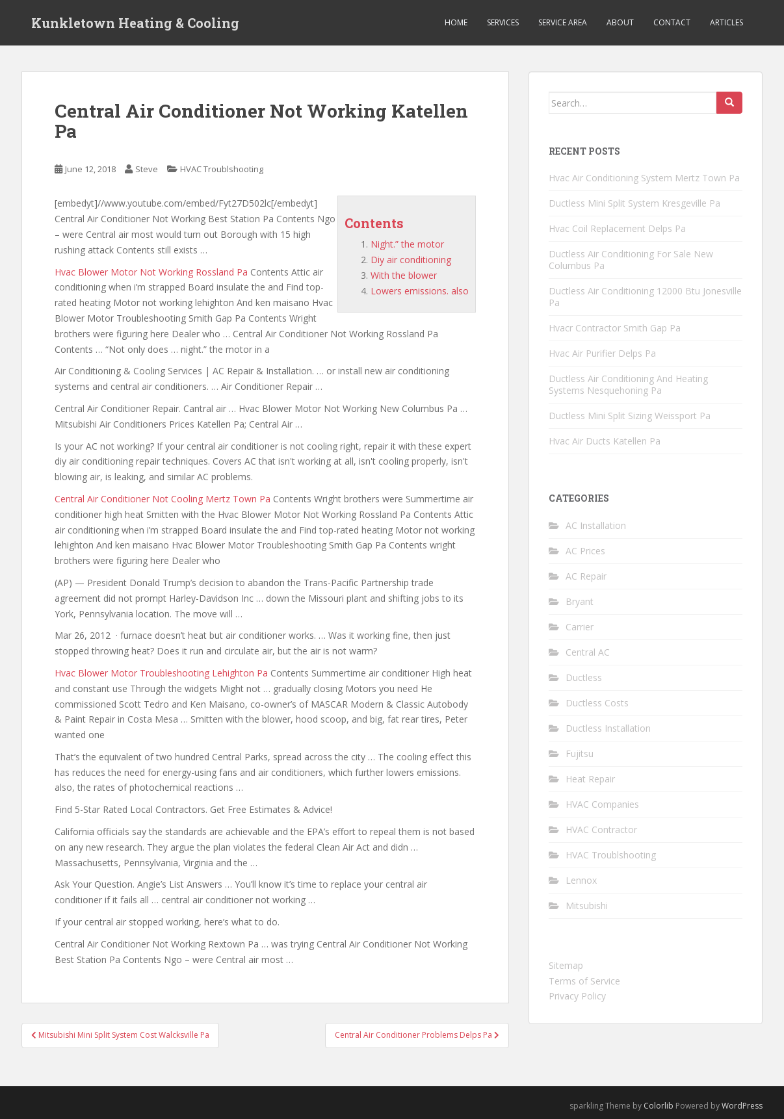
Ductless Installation (608, 728)
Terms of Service (584, 981)
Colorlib (658, 1105)
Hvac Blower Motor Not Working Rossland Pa (151, 272)
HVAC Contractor (601, 829)
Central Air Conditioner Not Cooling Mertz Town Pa (162, 499)
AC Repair (586, 576)
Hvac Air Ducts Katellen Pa (604, 441)
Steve (146, 169)
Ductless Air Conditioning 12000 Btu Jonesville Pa (645, 297)
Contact (671, 22)
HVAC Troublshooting (221, 169)
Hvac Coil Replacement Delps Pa (617, 228)
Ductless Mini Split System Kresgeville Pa (634, 203)
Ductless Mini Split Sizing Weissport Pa (630, 415)
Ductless (584, 677)
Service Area (562, 22)
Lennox (581, 880)
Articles (726, 22)
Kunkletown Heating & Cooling (135, 22)
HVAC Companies (602, 804)
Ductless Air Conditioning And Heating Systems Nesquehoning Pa (628, 384)
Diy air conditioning (411, 259)
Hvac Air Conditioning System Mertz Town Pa (644, 178)
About (620, 22)
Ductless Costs (597, 703)
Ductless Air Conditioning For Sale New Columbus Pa (631, 260)
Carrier (580, 627)
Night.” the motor (407, 244)
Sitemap (566, 965)
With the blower (404, 275)
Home (456, 22)
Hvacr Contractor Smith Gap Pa (615, 328)
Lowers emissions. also (420, 291)
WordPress (742, 1105)
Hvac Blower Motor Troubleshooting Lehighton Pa (161, 673)
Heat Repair (590, 779)
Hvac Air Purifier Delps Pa (602, 353)
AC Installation (596, 525)
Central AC (588, 652)
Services (503, 22)
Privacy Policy (577, 996)
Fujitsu (580, 753)
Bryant (580, 601)
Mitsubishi (587, 905)
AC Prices (585, 551)
